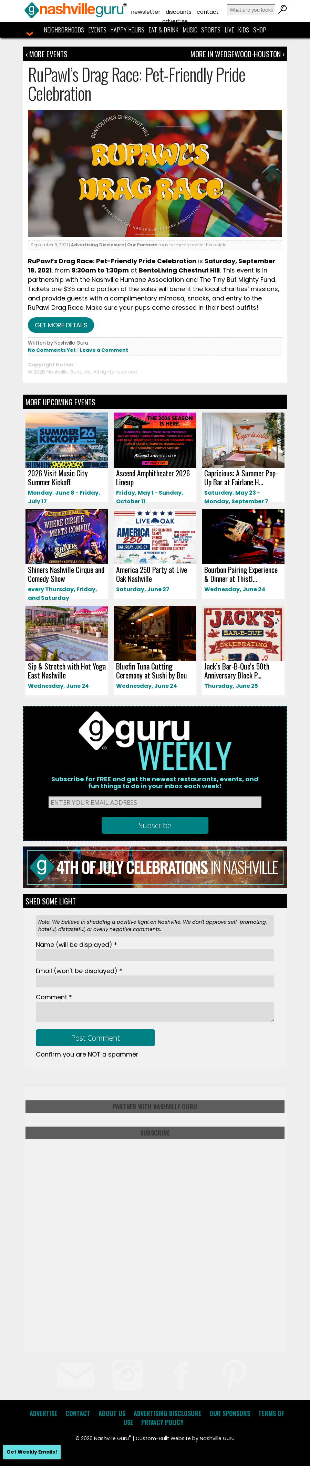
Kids (243, 29)
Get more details (61, 325)
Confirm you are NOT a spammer (87, 1054)
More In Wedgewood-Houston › (237, 53)
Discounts (179, 12)
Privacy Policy (162, 1422)
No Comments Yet (52, 350)
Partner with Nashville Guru (155, 1106)
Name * (76, 944)
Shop (259, 29)
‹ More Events (46, 53)
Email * (79, 971)
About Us (112, 1413)
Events (97, 29)
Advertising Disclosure (97, 245)
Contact (208, 12)
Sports (210, 29)
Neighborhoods (64, 29)
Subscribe (155, 1132)
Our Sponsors (229, 1413)
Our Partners (142, 245)
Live (229, 29)
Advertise (175, 21)
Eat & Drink (163, 29)
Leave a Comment (104, 350)
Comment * (54, 997)
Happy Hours (127, 29)
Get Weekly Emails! (32, 1451)
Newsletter (146, 12)
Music (190, 29)
